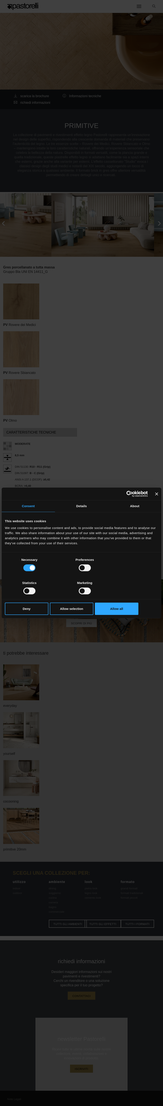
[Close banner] (156, 505)
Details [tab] (81, 517)
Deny (30, 597)
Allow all (133, 597)
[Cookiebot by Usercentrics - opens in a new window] (129, 505)
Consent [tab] (28, 517)
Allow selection (81, 597)
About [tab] (134, 517)
